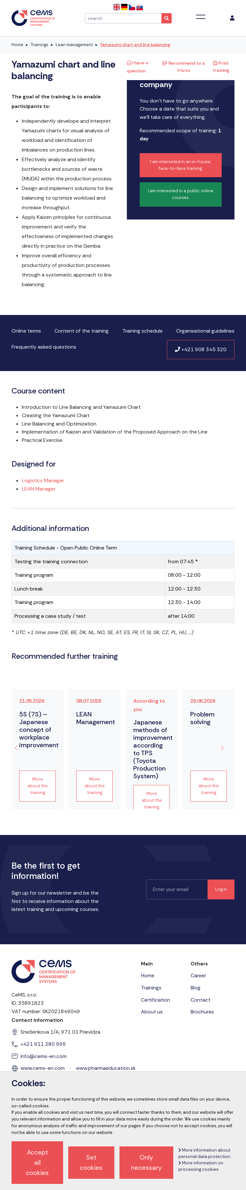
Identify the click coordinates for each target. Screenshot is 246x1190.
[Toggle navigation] (200, 17)
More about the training (38, 785)
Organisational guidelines (205, 330)
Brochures (202, 1011)
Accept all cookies (37, 1162)
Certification (155, 999)
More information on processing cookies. (200, 1166)
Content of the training (81, 330)
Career (198, 975)
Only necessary (146, 1162)
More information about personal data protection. (204, 1153)
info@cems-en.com (43, 1056)
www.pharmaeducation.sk (106, 1068)
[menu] (232, 18)
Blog (196, 987)
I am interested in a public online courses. (180, 194)
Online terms (26, 330)
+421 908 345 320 (200, 349)
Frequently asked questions (44, 346)
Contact (200, 999)
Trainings (39, 44)
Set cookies (91, 1162)
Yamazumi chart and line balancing (135, 44)
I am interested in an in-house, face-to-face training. (180, 165)
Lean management (74, 44)
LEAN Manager (38, 488)
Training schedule (142, 330)
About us (152, 1011)
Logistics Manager (43, 480)
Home (17, 44)
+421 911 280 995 (43, 1044)
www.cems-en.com (42, 1068)
